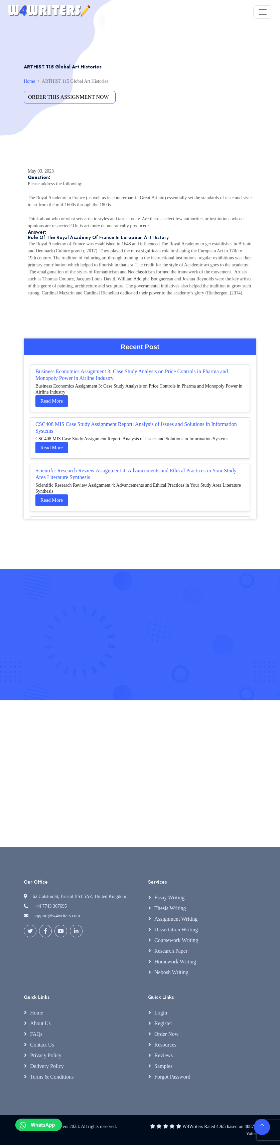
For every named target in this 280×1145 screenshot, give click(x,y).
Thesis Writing (170, 908)
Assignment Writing (175, 919)
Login (160, 1012)
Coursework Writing (176, 940)
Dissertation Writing (176, 929)
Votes (251, 1133)
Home (29, 81)
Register (163, 1023)
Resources (165, 1045)
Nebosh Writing (171, 972)
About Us (40, 1023)
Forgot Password (172, 1077)
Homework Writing (175, 961)
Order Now (166, 1034)
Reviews (163, 1055)
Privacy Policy (45, 1055)
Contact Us (42, 1045)
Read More (51, 401)
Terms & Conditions (52, 1077)
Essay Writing (169, 897)
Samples (163, 1066)
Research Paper (170, 951)
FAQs (36, 1034)
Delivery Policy (47, 1066)
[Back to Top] (262, 1127)
